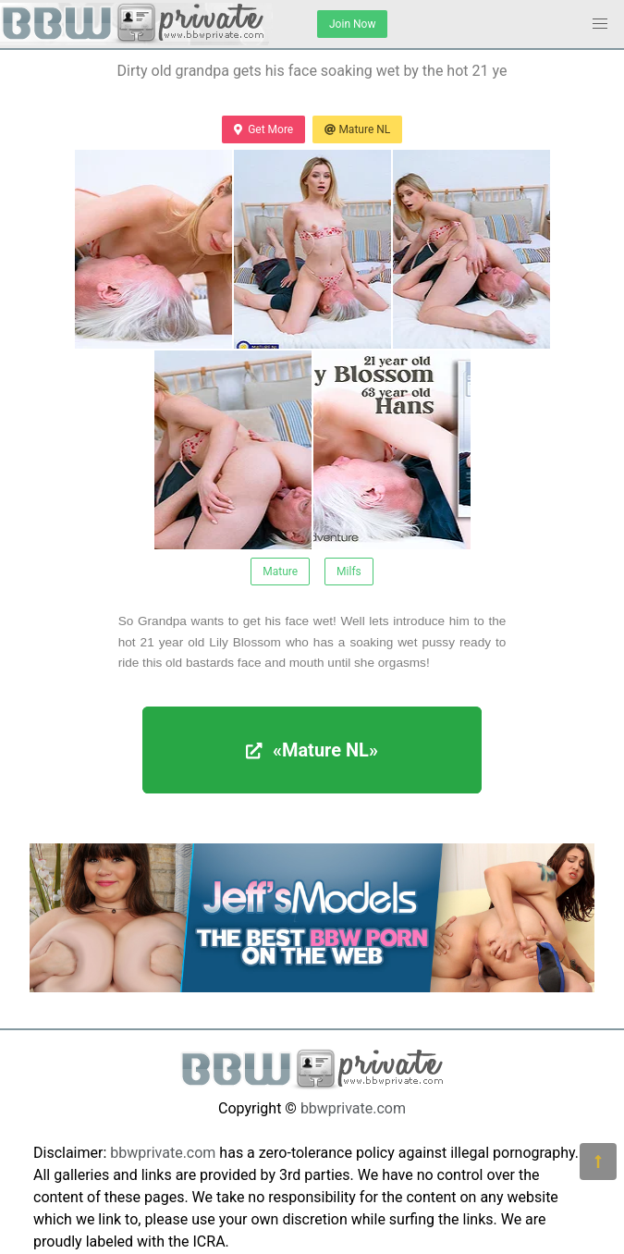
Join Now (352, 24)
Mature (280, 571)
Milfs (348, 571)
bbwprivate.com (353, 1108)
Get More (263, 129)
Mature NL (357, 129)
